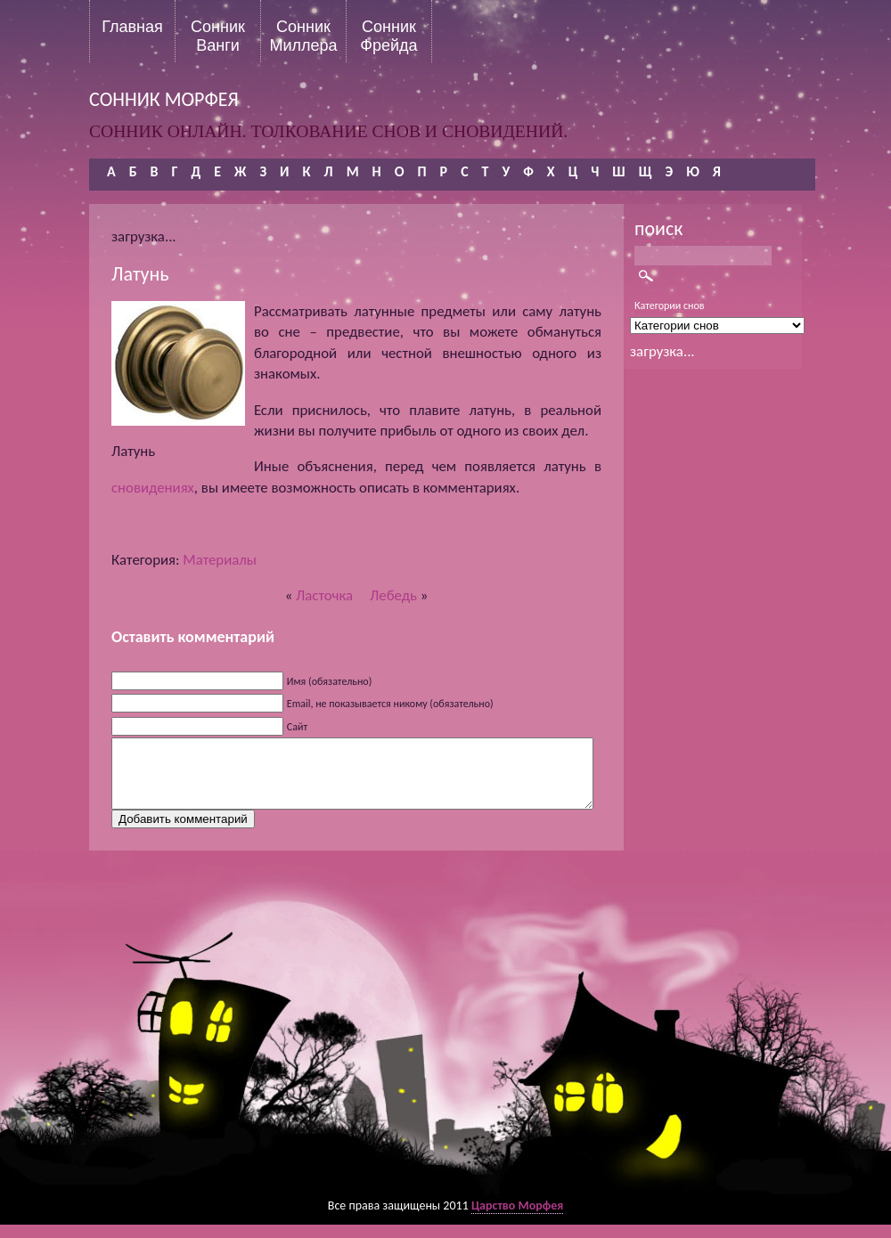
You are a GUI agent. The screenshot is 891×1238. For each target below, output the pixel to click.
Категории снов (669, 305)
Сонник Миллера (303, 35)
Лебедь (393, 595)
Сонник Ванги (218, 35)
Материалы (220, 559)
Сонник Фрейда (388, 35)
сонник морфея (164, 99)
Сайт (297, 727)
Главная (132, 27)
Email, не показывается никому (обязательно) (390, 703)
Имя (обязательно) (329, 681)
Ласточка (324, 595)
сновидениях (152, 487)
